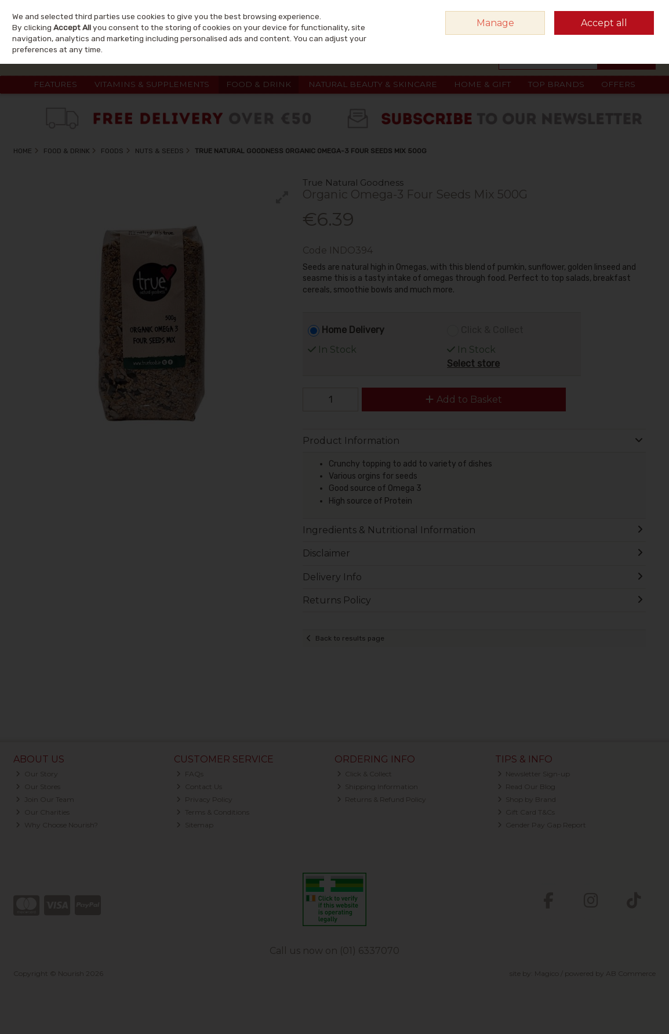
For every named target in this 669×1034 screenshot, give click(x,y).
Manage (495, 22)
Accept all (604, 22)
